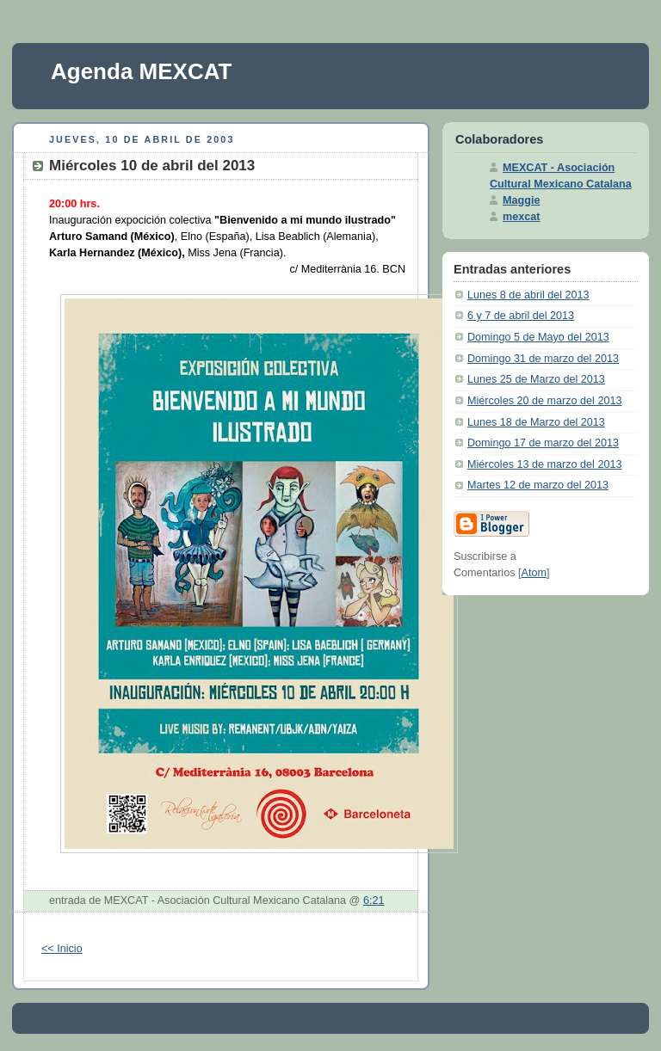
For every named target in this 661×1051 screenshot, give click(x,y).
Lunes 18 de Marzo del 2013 (536, 422)
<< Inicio (62, 949)
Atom (534, 573)
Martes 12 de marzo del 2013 (537, 485)
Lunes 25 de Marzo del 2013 (536, 379)
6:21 (374, 900)
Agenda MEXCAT (141, 71)
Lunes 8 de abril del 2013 (528, 295)
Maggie (521, 200)
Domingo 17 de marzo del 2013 (543, 443)
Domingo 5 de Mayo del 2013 (538, 337)
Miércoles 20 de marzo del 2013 (544, 401)
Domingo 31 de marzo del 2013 (543, 359)
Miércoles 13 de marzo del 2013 (544, 464)
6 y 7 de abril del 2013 (520, 316)
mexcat (521, 217)
